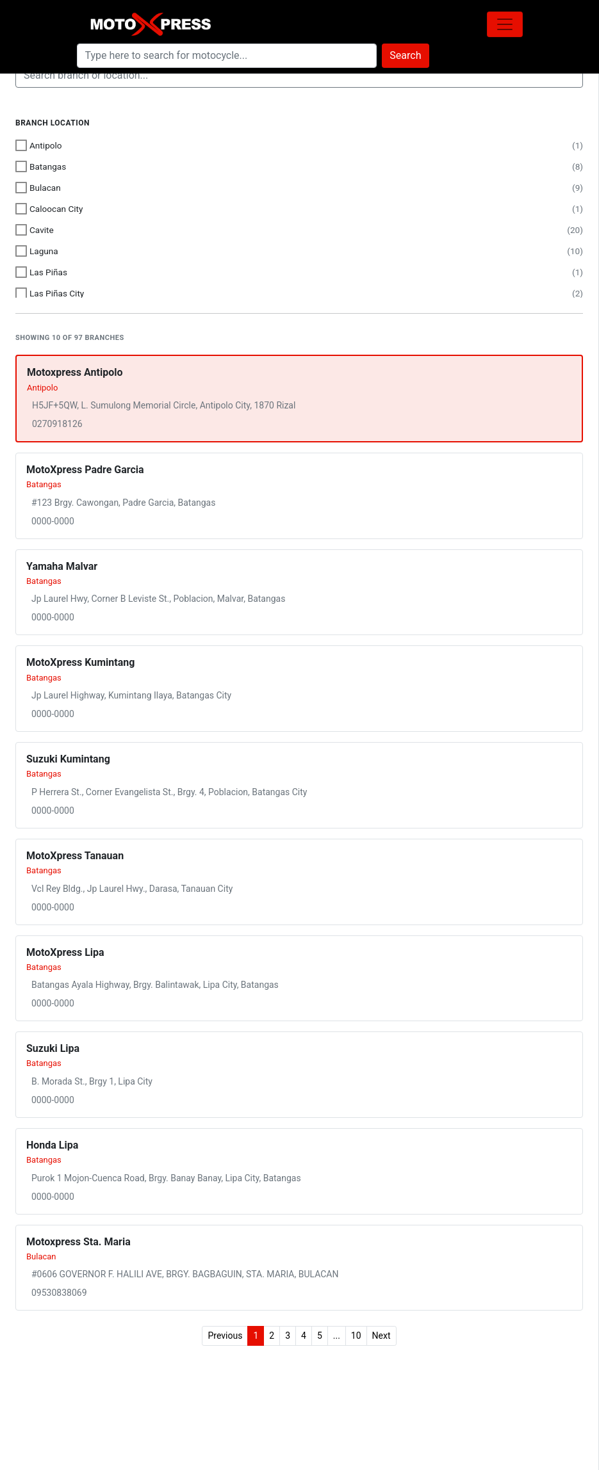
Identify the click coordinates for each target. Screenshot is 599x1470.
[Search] (227, 56)
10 (356, 1335)
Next (381, 1335)
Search (405, 55)
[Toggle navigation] (505, 24)
